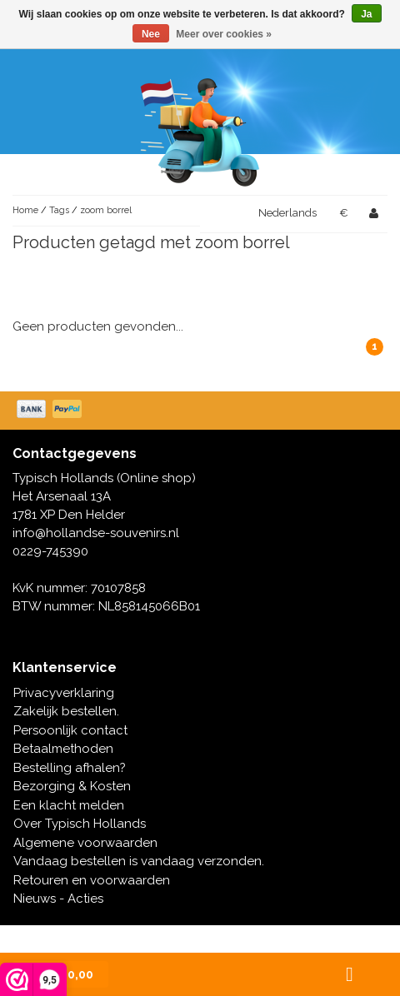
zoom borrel (106, 210)
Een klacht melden (68, 805)
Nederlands (287, 213)
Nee (151, 34)
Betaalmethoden (63, 748)
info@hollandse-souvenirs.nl (95, 532)
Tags (59, 210)
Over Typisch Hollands (79, 823)
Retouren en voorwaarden (91, 880)
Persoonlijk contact (70, 730)
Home (25, 210)
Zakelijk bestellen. (66, 711)
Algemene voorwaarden (85, 842)
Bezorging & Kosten (72, 786)
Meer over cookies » (224, 34)
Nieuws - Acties (58, 898)
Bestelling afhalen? (69, 767)
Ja (366, 14)
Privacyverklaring (63, 692)
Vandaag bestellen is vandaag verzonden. (138, 861)
